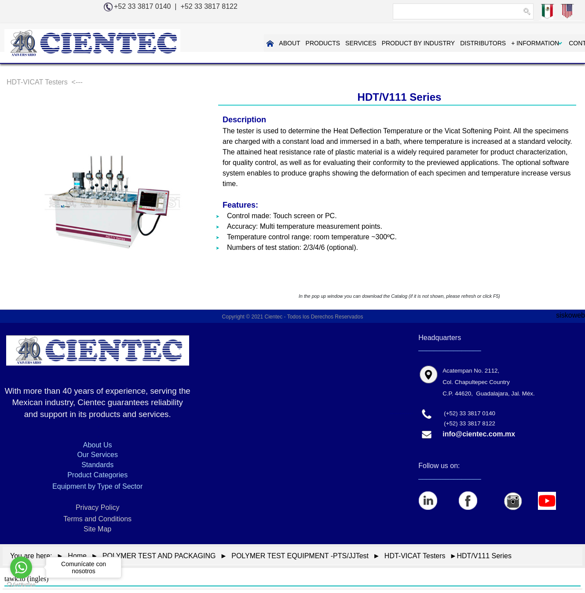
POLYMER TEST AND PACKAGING (159, 556)
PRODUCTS (291, 43)
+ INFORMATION (504, 43)
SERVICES (330, 43)
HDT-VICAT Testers (415, 556)
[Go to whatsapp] (21, 567)
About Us (97, 445)
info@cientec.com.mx (478, 434)
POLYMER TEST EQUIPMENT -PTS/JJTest (300, 556)
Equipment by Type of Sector (97, 486)
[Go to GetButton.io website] (21, 584)
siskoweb (570, 315)
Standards (97, 465)
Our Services (97, 454)
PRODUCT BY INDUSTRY (387, 43)
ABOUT (258, 43)
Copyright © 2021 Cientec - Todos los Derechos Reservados (292, 317)
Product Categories (97, 475)
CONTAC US (556, 43)
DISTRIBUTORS (452, 43)
